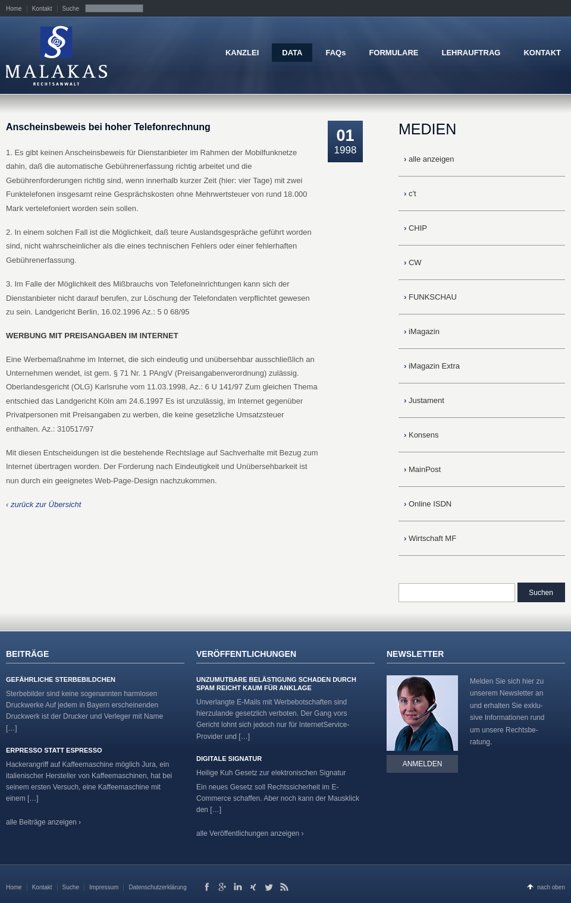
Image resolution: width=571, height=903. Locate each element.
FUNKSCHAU (430, 296)
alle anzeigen (429, 159)
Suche (70, 8)
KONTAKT (542, 52)
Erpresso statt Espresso (54, 750)
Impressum (103, 887)
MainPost (422, 469)
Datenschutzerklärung (157, 887)
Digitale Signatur (229, 758)
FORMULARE (393, 52)
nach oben (551, 887)
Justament (424, 400)
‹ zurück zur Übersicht (43, 504)
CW (413, 262)
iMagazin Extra (432, 365)
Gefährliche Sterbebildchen (60, 679)
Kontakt (42, 8)
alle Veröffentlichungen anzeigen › (250, 833)
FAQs (335, 52)
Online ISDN (427, 503)
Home (14, 8)
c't (410, 193)
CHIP (415, 228)
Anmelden (423, 764)
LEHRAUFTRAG (470, 52)
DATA (292, 52)
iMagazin (422, 331)
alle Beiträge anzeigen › (43, 822)
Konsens (421, 434)
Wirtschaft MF (430, 538)
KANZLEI (242, 52)
